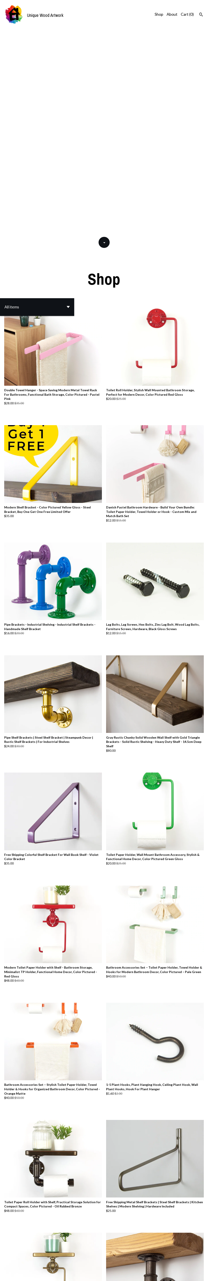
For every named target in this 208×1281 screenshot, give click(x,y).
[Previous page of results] (76, 1258)
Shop (159, 14)
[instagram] (202, 1270)
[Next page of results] (132, 1258)
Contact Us (145, 1270)
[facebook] (195, 1270)
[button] (37, 100)
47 (126, 1258)
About (172, 14)
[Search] (201, 15)
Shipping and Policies (171, 1270)
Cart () (187, 14)
